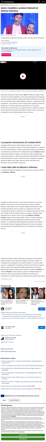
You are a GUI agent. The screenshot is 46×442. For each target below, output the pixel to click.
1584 (41, 408)
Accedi (43, 1)
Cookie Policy (21, 431)
